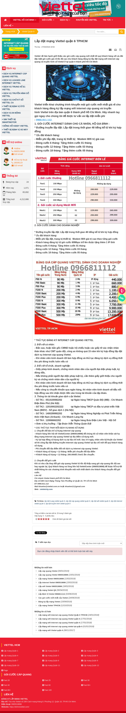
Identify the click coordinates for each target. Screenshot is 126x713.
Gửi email (17, 154)
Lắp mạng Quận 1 (9, 651)
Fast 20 (5, 680)
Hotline (17, 148)
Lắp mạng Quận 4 (9, 656)
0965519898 (18, 151)
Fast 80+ (6, 690)
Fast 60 (46, 685)
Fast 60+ (86, 685)
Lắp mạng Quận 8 (50, 660)
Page (4, 670)
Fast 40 (5, 685)
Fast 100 (47, 690)
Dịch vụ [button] (65, 21)
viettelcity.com (46, 489)
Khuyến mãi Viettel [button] (86, 20)
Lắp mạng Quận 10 (10, 665)
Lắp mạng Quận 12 (90, 665)
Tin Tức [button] (108, 21)
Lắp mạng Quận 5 (50, 656)
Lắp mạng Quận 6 (89, 656)
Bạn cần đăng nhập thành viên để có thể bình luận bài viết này (65, 551)
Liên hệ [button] (8, 26)
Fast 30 (85, 680)
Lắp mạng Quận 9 (89, 660)
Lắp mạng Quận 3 (89, 651)
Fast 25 (46, 680)
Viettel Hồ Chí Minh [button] (24, 21)
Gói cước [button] (48, 21)
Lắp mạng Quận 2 (50, 651)
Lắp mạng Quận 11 (51, 665)
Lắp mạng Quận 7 (9, 660)
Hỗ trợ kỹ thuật (20, 160)
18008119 (17, 163)
